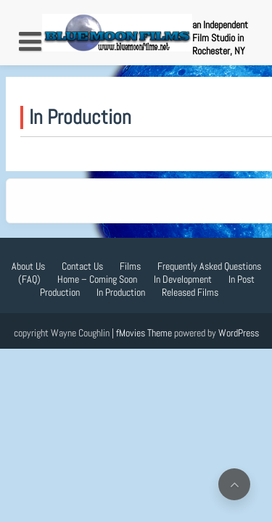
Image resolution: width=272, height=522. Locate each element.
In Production (120, 292)
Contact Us (82, 266)
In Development (183, 279)
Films (130, 266)
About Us (28, 266)
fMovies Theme (144, 332)
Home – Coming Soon (97, 279)
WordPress (238, 332)
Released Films (190, 292)
